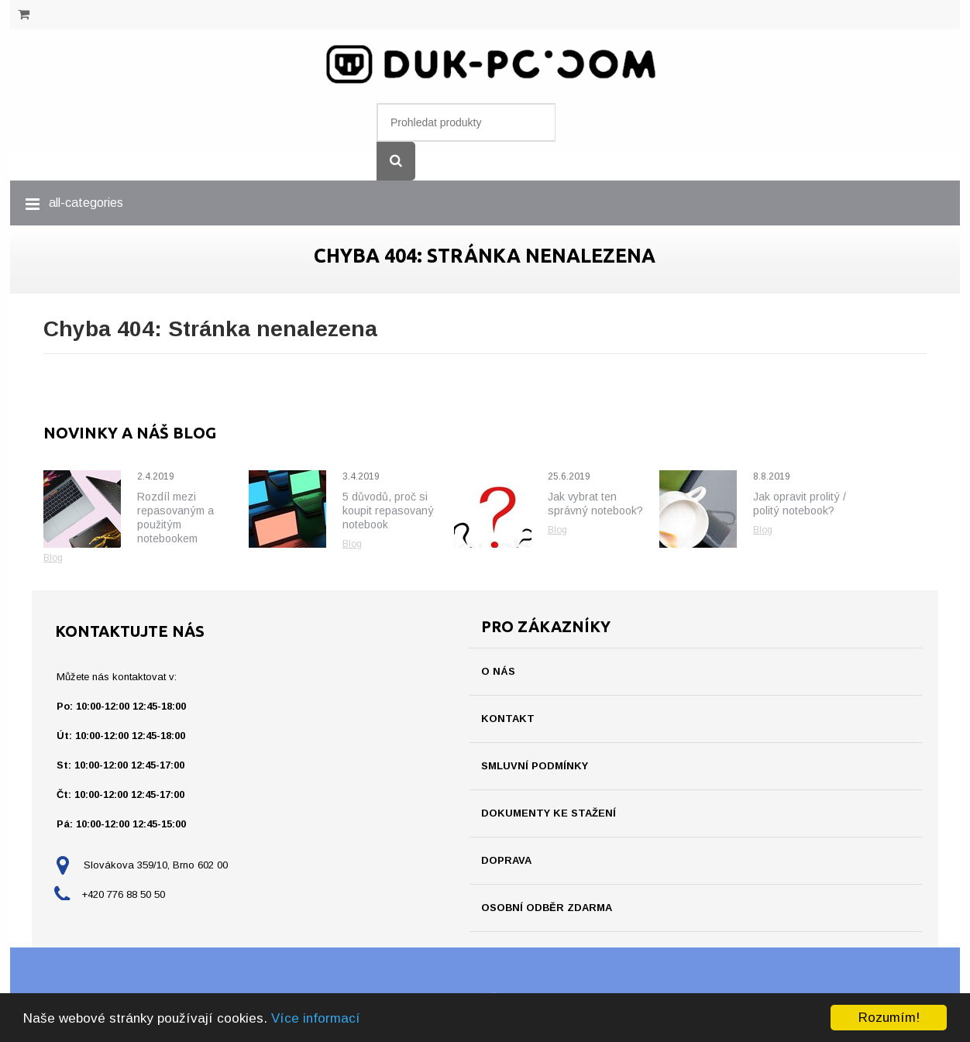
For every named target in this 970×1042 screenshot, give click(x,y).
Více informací (315, 1018)
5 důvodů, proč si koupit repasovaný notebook (388, 510)
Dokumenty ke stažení (548, 813)
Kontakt (508, 718)
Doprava (506, 860)
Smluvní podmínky (534, 766)
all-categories (86, 202)
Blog (53, 557)
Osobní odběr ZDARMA (546, 907)
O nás (498, 671)
